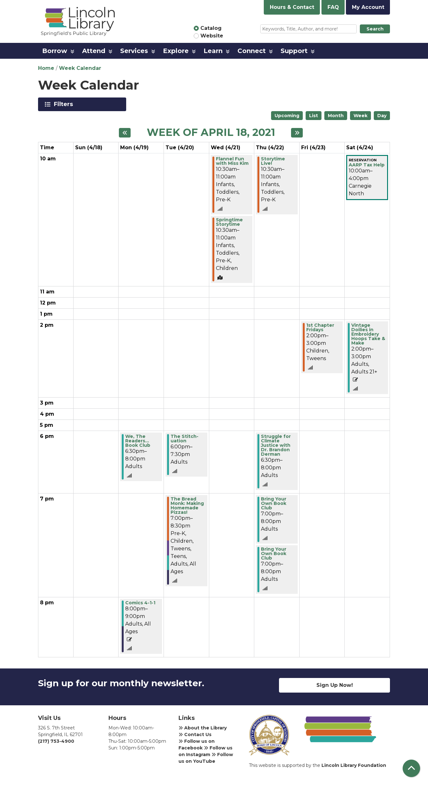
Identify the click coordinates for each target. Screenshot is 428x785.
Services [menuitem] (134, 51)
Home (46, 68)
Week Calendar (80, 68)
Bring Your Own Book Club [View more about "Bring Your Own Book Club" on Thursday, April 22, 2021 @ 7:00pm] (273, 503)
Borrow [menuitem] (54, 51)
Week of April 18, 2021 (211, 132)
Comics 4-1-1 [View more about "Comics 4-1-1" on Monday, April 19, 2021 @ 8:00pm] (140, 602)
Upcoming (287, 115)
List (313, 115)
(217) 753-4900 (56, 741)
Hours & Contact (292, 7)
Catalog (211, 28)
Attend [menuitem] (93, 51)
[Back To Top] (411, 768)
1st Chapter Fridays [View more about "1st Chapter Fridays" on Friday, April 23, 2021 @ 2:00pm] (320, 327)
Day (381, 115)
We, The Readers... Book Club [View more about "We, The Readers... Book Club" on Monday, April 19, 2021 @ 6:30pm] (137, 440)
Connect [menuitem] (251, 51)
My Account (368, 7)
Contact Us (194, 734)
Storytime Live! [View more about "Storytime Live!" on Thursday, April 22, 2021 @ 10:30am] (273, 161)
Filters (64, 104)
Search (375, 29)
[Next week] (297, 133)
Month (336, 115)
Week (360, 115)
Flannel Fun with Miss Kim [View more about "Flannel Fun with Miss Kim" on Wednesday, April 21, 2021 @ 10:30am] (232, 161)
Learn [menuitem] (213, 51)
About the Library (202, 728)
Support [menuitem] (294, 51)
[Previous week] (125, 133)
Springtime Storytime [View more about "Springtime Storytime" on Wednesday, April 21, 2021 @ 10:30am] (229, 222)
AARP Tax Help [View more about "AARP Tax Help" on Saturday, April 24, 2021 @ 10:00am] (367, 165)
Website (211, 36)
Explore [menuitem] (176, 51)
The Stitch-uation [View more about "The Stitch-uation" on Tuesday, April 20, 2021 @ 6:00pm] (184, 438)
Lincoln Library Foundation (353, 765)
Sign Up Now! (334, 685)
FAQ (333, 7)
